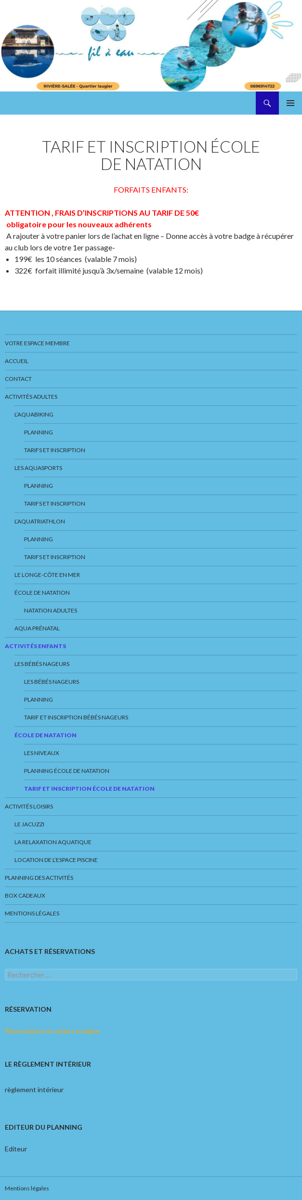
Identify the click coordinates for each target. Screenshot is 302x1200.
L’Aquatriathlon (39, 521)
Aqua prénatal (37, 628)
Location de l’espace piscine (56, 859)
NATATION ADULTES (50, 610)
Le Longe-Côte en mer (47, 574)
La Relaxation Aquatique (53, 842)
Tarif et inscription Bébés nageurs (76, 717)
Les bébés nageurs (41, 663)
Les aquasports (38, 467)
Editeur (16, 1149)
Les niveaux (41, 753)
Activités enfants (35, 646)
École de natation (42, 592)
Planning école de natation (66, 770)
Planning (38, 432)
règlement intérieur (34, 1089)
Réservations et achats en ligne (52, 1031)
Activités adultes (31, 396)
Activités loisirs (29, 806)
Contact (18, 378)
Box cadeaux (25, 895)
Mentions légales (32, 913)
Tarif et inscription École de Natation (89, 788)
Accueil (16, 361)
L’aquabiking (33, 414)
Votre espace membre (37, 343)
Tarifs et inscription (54, 450)
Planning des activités (39, 877)
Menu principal (290, 103)
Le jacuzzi (29, 824)
